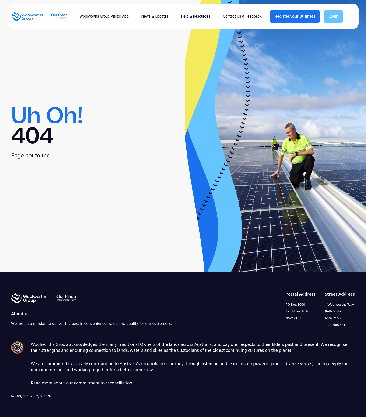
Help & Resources (195, 16)
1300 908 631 (335, 325)
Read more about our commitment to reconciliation (81, 383)
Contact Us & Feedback (242, 16)
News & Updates (155, 16)
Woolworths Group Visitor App (104, 16)
